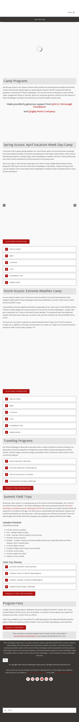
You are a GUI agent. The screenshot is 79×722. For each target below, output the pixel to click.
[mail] (46, 679)
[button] (39, 249)
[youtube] (42, 679)
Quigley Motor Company (41, 112)
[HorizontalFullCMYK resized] (16, 3)
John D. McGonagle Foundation (52, 105)
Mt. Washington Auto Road (34, 508)
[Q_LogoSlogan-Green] (39, 115)
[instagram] (32, 679)
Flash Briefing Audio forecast (64, 673)
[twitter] (37, 679)
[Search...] (39, 710)
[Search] (5, 710)
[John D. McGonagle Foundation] (39, 130)
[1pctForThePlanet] (16, 691)
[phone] (51, 679)
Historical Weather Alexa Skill (36, 673)
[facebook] (28, 679)
